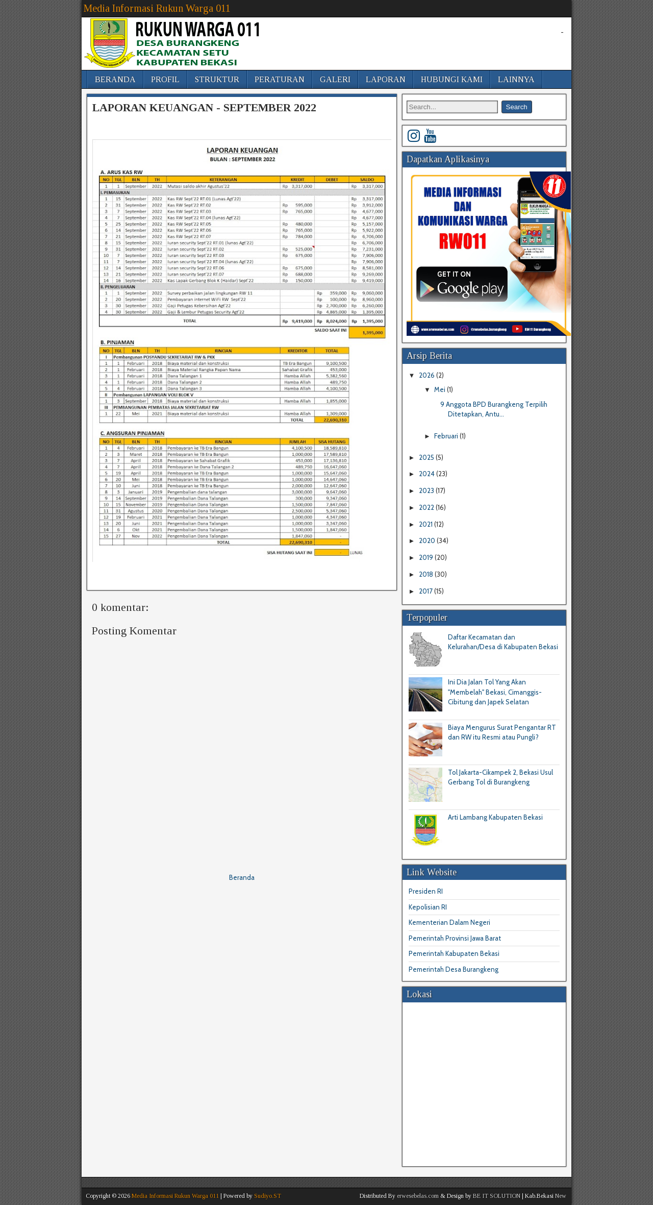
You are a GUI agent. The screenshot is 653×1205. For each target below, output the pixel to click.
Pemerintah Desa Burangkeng (453, 969)
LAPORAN (386, 79)
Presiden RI (426, 891)
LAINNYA (516, 79)
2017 (426, 591)
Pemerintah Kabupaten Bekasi (454, 953)
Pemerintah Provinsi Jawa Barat (455, 938)
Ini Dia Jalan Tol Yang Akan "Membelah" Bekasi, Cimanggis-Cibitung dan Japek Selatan (495, 692)
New (560, 1195)
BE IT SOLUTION (496, 1195)
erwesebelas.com (418, 1195)
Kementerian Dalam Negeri (449, 922)
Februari (447, 436)
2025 (427, 457)
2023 (427, 490)
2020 (428, 540)
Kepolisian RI (428, 907)
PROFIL (165, 79)
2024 (427, 474)
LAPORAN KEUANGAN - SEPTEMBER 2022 (204, 107)
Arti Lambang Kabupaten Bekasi (495, 817)
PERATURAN (280, 79)
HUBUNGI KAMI (452, 79)
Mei (440, 389)
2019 (427, 557)
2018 (427, 574)
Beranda (242, 877)
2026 (427, 375)
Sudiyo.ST (267, 1195)
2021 (426, 524)
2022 (427, 507)
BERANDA (115, 79)
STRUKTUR (217, 79)
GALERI (335, 79)
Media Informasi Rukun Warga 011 (157, 8)
